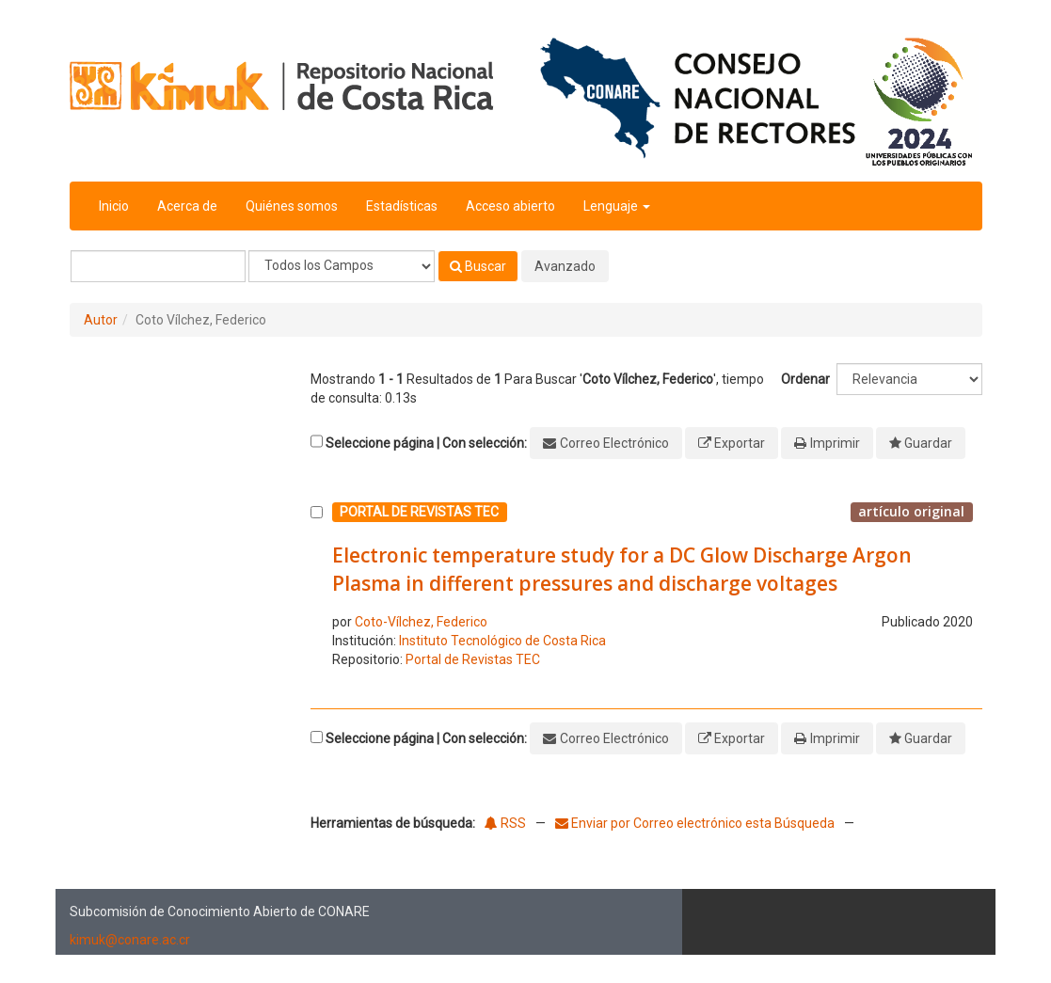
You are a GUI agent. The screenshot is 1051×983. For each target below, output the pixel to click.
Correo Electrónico (614, 443)
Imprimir (835, 443)
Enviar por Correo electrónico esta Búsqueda (696, 823)
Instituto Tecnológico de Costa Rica (502, 640)
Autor (101, 319)
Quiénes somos (292, 206)
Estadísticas (402, 206)
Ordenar (805, 379)
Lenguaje (616, 206)
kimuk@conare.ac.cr (130, 939)
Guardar (928, 443)
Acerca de (187, 206)
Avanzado (565, 266)
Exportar (739, 443)
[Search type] (341, 266)
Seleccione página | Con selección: (426, 443)
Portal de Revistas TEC (473, 659)
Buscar (478, 266)
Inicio (114, 206)
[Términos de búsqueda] (158, 266)
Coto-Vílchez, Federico (421, 621)
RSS (505, 823)
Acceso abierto (510, 206)
